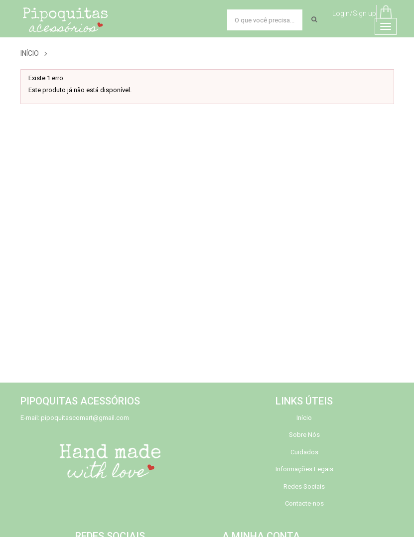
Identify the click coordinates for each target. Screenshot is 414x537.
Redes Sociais (304, 486)
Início (29, 53)
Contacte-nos (304, 503)
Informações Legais (304, 469)
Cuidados (304, 452)
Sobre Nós (304, 434)
